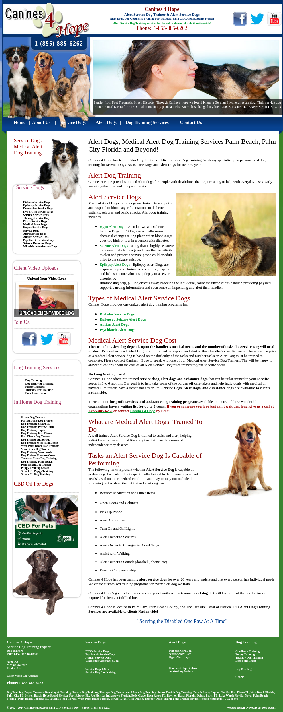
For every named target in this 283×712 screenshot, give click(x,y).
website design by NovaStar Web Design (251, 707)
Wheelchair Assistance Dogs (40, 246)
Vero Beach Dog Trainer (36, 449)
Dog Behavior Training (39, 383)
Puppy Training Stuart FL (37, 468)
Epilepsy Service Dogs (36, 205)
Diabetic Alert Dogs (180, 650)
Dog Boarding (243, 669)
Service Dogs (31, 230)
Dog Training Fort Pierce (36, 433)
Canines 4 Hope (19, 642)
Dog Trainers (15, 650)
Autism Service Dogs (35, 236)
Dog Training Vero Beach (36, 452)
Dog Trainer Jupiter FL (35, 439)
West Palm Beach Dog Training (40, 445)
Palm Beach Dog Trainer (36, 464)
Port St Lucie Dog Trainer (37, 420)
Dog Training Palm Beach (37, 461)
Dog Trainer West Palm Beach (39, 442)
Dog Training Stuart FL (35, 423)
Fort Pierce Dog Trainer (35, 436)
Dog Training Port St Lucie (37, 426)
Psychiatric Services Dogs (38, 240)
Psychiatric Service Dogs (100, 654)
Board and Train (35, 393)
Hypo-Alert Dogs (179, 657)
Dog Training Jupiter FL (36, 430)
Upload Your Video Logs (46, 278)
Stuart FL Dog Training (35, 474)
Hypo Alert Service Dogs (38, 211)
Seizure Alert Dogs (180, 653)
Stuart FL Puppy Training (37, 471)
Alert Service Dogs (34, 233)
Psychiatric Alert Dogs (117, 329)
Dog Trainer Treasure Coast (38, 455)
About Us (41, 122)
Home (19, 122)
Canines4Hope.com (36, 707)
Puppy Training (35, 386)
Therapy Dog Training (39, 389)
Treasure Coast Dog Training (39, 458)
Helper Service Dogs (35, 227)
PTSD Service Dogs (35, 221)
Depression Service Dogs (38, 208)
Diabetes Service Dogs (36, 202)
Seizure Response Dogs (37, 243)
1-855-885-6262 (31, 682)
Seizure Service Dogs (36, 214)
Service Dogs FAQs (97, 669)
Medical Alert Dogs (35, 224)
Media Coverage (17, 664)
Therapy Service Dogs (36, 218)
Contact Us (14, 668)
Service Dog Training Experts (29, 647)
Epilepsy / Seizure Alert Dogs (123, 319)
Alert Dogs (177, 642)
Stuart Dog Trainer (33, 417)
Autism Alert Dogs (114, 324)
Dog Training (33, 380)
